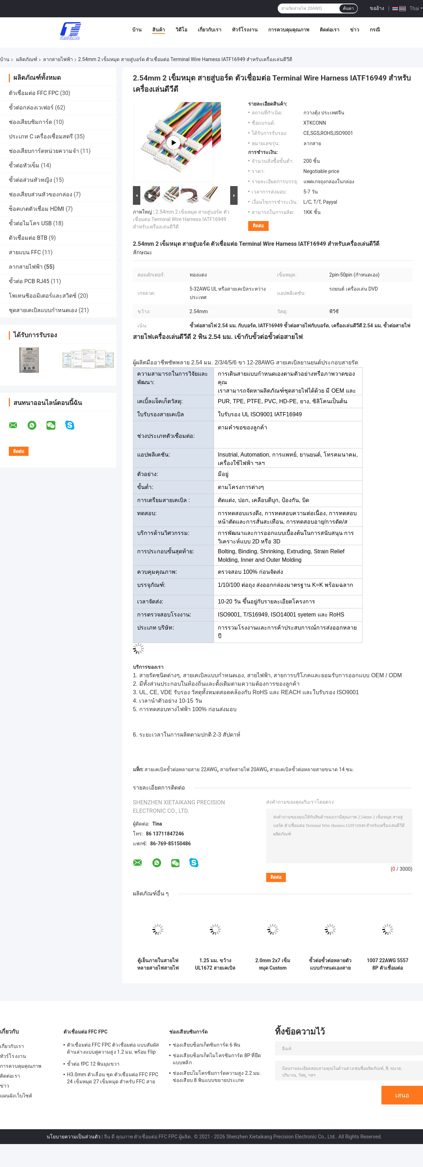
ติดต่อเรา (329, 29)
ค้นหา (348, 8)
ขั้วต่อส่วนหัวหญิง (30, 180)
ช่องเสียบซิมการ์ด (30, 122)
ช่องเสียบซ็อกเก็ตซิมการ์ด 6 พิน (206, 1045)
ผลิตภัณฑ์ (26, 59)
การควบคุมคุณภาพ (288, 29)
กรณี (375, 29)
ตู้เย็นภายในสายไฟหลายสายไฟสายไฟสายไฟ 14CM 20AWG (158, 964)
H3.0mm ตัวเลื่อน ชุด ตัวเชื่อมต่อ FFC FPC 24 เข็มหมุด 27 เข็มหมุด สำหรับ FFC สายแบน (112, 1079)
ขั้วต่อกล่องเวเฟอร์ (31, 107)
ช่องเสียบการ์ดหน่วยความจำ (44, 151)
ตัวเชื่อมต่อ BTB (28, 237)
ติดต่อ (258, 225)
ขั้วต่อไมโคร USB (30, 223)
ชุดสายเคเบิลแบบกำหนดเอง (43, 310)
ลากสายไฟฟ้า (58, 59)
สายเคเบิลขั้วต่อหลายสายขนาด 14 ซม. (312, 769)
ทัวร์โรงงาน (245, 29)
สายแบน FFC (25, 252)
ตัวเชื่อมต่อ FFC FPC (34, 93)
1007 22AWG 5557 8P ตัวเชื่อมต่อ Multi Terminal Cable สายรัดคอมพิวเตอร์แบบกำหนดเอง (387, 964)
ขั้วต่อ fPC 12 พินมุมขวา (93, 1064)
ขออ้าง (377, 8)
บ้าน (137, 29)
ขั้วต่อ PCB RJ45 (29, 281)
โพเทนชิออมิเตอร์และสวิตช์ (42, 295)
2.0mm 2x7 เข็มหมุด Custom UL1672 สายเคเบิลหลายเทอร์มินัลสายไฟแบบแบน (272, 964)
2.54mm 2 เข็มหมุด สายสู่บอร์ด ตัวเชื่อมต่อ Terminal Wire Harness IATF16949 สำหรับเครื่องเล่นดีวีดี (181, 219)
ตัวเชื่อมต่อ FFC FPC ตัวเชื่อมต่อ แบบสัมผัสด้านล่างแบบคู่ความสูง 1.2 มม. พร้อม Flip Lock (113, 1049)
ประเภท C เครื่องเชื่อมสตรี (41, 136)
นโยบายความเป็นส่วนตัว (73, 1136)
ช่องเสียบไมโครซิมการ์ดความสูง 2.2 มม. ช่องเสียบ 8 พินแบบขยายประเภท (217, 1076)
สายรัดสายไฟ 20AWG (243, 769)
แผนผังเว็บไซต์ (16, 1095)
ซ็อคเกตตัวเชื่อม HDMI (36, 209)
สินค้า (158, 29)
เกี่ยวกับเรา (209, 29)
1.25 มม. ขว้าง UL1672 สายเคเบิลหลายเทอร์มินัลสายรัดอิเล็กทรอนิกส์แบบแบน (215, 964)
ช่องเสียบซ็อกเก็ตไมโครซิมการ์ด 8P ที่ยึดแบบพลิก (217, 1059)
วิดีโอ (181, 29)
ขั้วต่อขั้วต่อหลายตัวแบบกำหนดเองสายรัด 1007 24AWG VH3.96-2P (330, 964)
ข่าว (354, 29)
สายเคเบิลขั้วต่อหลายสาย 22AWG (181, 769)
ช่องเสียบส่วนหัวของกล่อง (40, 194)
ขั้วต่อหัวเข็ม (24, 165)
